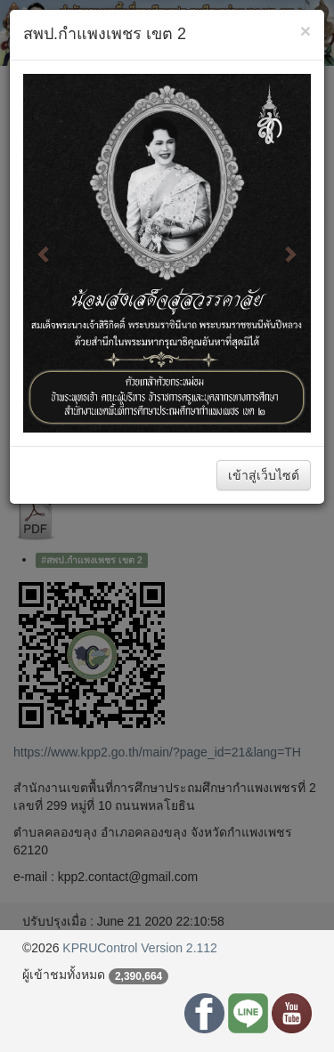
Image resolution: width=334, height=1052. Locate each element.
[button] (44, 253)
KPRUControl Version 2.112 (139, 948)
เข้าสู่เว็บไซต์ (263, 475)
